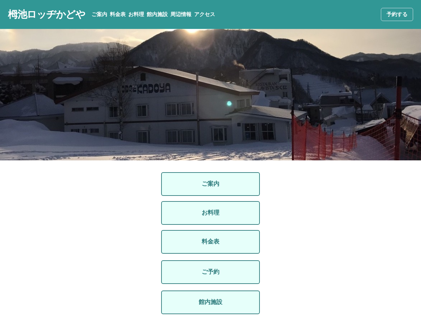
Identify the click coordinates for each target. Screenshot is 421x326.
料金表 (118, 14)
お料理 (136, 14)
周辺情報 (180, 14)
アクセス (204, 14)
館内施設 (157, 14)
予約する (397, 14)
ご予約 (210, 271)
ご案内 (99, 14)
